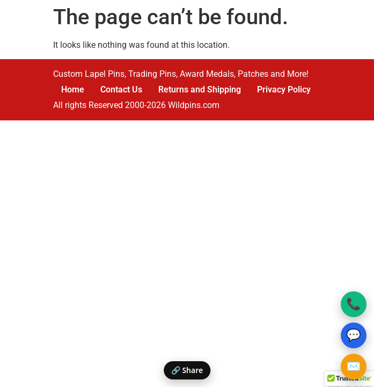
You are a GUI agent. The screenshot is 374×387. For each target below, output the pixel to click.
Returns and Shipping (199, 89)
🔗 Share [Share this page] (187, 370)
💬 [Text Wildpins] (353, 335)
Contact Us (121, 89)
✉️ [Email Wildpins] (353, 366)
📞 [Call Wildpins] (353, 304)
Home (72, 89)
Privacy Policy (284, 89)
